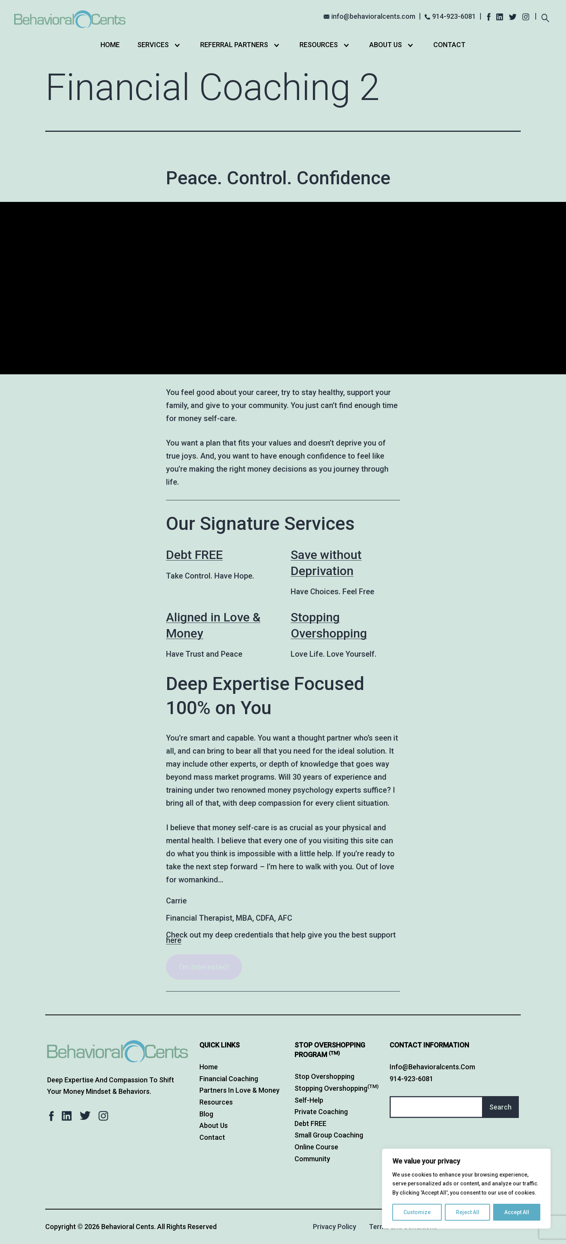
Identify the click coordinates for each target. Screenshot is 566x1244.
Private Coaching (321, 1112)
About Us (385, 45)
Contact (449, 45)
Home (110, 45)
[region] (466, 1189)
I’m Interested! (204, 967)
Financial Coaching (228, 1079)
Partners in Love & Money (239, 1090)
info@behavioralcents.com (373, 16)
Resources (318, 45)
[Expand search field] (545, 17)
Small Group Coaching (329, 1135)
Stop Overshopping (324, 1076)
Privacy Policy (334, 1227)
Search (500, 1107)
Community (312, 1159)
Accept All (516, 1212)
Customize (417, 1212)
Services (153, 45)
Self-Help (309, 1100)
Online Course (316, 1147)
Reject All (467, 1212)
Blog (206, 1114)
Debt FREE (194, 554)
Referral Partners (234, 45)
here (173, 940)
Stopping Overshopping (336, 1088)
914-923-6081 (454, 16)
